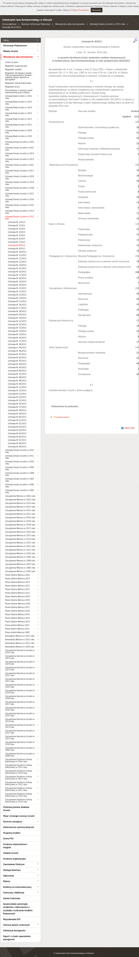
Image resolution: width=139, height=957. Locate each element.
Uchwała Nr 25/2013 (17, 298)
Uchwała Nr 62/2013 (17, 420)
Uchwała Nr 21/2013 (17, 285)
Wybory (6, 878)
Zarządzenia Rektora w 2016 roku (20, 528)
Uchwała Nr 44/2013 (17, 361)
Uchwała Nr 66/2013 (17, 433)
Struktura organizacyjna (14, 855)
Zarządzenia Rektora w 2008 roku (20, 557)
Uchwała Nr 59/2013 (17, 410)
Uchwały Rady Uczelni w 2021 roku (18, 122)
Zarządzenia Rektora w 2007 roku (20, 561)
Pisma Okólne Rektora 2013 (17, 618)
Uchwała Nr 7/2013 (16, 238)
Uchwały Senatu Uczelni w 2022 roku (19, 162)
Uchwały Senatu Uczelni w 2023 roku (19, 157)
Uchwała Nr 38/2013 (17, 341)
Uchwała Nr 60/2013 (17, 413)
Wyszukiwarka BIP (11, 916)
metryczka (129, 424)
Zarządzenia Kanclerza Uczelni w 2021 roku (20, 676)
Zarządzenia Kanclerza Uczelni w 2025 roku (20, 653)
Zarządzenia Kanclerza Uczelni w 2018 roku (20, 694)
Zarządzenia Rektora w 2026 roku (20, 492)
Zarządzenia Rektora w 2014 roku (20, 535)
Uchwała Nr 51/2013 (17, 384)
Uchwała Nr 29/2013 (17, 311)
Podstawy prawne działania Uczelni (16, 805)
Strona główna (9, 24)
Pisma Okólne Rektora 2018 (17, 600)
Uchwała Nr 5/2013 (16, 232)
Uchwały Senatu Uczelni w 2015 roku (19, 202)
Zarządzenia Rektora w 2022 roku (20, 507)
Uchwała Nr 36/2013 (17, 334)
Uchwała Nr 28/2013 (17, 308)
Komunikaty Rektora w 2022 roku (19, 636)
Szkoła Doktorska (11, 895)
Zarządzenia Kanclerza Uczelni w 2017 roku (20, 699)
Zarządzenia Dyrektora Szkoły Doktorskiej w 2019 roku (18, 797)
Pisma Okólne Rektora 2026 (17, 571)
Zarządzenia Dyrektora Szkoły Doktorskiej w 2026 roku (18, 757)
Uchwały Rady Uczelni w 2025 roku (18, 99)
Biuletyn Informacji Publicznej (35, 24)
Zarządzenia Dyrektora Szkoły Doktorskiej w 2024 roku (18, 768)
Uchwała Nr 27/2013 (17, 304)
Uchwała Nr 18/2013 (17, 275)
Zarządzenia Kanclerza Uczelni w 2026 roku (20, 648)
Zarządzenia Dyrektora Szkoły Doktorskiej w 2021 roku (18, 785)
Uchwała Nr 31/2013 (17, 318)
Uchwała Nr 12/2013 (17, 255)
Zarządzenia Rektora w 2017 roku (20, 525)
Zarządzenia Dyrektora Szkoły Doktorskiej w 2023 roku (18, 774)
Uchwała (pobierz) (63, 414)
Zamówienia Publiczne (14, 861)
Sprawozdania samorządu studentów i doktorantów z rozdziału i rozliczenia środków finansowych (18, 905)
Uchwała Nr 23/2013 (17, 291)
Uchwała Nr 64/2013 (17, 427)
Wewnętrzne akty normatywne (70, 24)
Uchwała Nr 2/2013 (16, 222)
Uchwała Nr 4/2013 (16, 228)
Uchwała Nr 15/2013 (17, 265)
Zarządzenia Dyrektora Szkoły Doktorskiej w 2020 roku (18, 791)
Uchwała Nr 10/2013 (17, 248)
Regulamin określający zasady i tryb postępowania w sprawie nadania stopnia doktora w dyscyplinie (18, 73)
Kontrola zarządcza (12, 818)
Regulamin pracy (12, 83)
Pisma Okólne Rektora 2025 (17, 575)
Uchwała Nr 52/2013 (17, 387)
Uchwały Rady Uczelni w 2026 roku (18, 93)
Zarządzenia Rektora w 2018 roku (20, 521)
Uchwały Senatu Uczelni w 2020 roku (19, 174)
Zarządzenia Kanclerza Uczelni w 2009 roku (20, 745)
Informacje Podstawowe (15, 42)
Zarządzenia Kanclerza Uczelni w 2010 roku (20, 740)
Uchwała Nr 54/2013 (17, 394)
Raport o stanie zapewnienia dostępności (16, 934)
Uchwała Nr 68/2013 (17, 440)
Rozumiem (96, 10)
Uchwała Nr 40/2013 (17, 347)
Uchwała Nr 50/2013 (17, 380)
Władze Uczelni (10, 48)
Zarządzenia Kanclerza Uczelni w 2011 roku (20, 734)
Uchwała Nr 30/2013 (17, 314)
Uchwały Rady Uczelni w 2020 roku (18, 128)
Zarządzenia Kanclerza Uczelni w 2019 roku (20, 688)
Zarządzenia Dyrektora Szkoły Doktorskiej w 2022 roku (18, 780)
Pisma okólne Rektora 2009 (17, 629)
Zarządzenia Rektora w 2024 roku (20, 500)
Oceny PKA (8, 835)
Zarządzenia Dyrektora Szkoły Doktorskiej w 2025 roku (18, 763)
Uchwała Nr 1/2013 (16, 219)
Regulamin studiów (13, 66)
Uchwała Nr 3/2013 (16, 225)
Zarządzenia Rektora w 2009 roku (20, 553)
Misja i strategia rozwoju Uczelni (18, 812)
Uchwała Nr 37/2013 (17, 337)
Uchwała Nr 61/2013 (17, 417)
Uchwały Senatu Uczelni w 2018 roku (19, 185)
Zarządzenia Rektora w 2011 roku (20, 546)
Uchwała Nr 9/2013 (16, 245)
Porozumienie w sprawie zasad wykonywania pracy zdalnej (18, 88)
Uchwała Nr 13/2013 (17, 258)
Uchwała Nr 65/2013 (17, 430)
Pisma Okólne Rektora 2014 (17, 614)
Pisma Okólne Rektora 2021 (17, 589)
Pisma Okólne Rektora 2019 (17, 596)
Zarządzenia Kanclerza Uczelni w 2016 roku (20, 705)
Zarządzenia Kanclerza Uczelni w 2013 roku (20, 722)
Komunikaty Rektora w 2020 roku (19, 643)
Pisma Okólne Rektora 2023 (17, 582)
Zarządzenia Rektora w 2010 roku (20, 550)
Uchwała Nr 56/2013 (17, 400)
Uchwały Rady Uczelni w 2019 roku (18, 134)
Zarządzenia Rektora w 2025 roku (20, 496)
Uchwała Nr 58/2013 (17, 407)
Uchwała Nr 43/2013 (17, 357)
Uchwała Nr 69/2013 (17, 443)
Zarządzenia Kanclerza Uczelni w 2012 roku (20, 728)
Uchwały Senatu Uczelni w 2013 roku (107, 24)
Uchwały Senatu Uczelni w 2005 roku (19, 488)
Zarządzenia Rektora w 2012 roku (20, 543)
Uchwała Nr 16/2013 (17, 268)
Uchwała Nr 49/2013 (17, 377)
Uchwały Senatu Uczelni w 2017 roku (19, 191)
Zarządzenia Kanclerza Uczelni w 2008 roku (20, 751)
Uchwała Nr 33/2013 (17, 324)
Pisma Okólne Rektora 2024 (17, 579)
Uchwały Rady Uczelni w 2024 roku (18, 105)
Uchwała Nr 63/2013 (17, 423)
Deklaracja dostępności (14, 927)
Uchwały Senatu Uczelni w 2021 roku (19, 168)
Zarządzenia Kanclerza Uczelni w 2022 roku (20, 671)
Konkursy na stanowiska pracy (17, 883)
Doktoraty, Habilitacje (13, 889)
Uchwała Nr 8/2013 (11, 27)
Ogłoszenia (8, 872)
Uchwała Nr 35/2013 (17, 331)
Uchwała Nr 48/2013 (17, 374)
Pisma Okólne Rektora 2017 (17, 604)
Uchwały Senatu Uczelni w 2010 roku (19, 459)
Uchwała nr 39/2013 (17, 344)
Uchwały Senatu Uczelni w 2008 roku (19, 470)
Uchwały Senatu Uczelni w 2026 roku (19, 139)
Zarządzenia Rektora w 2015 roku (20, 532)
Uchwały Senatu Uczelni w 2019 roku (19, 180)
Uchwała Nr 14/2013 (17, 261)
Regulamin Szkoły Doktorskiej (18, 80)
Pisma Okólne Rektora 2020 (17, 593)
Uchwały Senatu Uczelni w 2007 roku (19, 476)
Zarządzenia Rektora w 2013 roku (20, 539)
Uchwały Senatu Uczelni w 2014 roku (19, 208)
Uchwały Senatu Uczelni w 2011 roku (19, 453)
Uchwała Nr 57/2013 (17, 403)
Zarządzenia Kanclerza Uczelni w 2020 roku (20, 682)
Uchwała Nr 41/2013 (17, 351)
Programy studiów (11, 829)
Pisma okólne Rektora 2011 (17, 625)
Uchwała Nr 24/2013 (17, 295)
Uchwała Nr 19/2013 (17, 278)
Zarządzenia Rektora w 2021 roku (20, 510)
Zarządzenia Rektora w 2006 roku (20, 564)
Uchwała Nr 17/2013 (17, 271)
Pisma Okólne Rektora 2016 (17, 607)
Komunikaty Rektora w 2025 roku (19, 632)
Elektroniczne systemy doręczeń (18, 824)
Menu (6, 36)
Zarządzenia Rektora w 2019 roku (20, 518)
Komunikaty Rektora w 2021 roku (19, 640)
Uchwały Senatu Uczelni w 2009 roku (19, 465)
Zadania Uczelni (10, 849)
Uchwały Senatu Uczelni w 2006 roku (19, 482)
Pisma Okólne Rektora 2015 (17, 611)
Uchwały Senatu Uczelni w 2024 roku (19, 151)
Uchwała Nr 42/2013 (17, 354)
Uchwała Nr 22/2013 (17, 288)
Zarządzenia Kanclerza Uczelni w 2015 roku (20, 711)
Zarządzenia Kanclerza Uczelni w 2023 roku (20, 665)
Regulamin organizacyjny (16, 62)
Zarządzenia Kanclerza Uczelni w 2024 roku (20, 659)
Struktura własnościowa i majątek (15, 842)
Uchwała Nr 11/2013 (17, 252)
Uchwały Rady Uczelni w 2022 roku (18, 116)
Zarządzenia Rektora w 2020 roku (20, 514)
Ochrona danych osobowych (16, 921)
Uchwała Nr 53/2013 (17, 390)
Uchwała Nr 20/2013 (17, 281)
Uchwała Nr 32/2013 (17, 321)
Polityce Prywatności (80, 10)
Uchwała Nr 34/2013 (17, 328)
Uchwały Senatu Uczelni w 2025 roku (19, 145)
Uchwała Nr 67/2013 (17, 436)
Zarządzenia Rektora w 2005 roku (20, 568)
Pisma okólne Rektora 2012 (17, 622)
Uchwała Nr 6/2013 (16, 235)
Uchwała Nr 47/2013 (17, 370)
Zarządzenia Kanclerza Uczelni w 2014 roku (20, 717)
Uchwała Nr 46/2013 (17, 367)
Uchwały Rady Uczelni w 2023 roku (18, 111)
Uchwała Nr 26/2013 (17, 301)
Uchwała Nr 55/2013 (17, 397)
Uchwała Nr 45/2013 (17, 364)
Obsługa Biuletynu (12, 866)
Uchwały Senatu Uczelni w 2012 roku (19, 447)
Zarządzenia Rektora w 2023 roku (20, 503)
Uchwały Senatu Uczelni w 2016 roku (19, 197)
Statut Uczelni (11, 59)
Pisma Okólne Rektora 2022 (17, 586)
